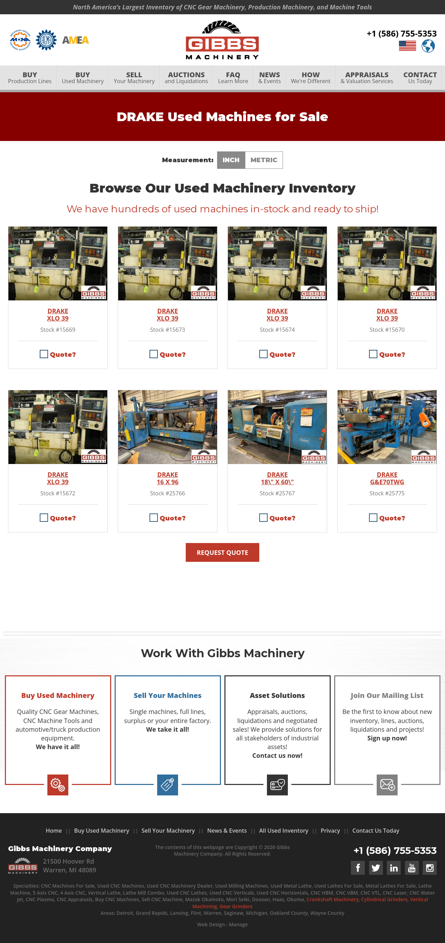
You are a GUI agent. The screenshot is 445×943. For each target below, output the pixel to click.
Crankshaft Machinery (333, 899)
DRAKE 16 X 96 (168, 478)
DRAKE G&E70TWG (387, 478)
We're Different (311, 78)
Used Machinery (82, 78)
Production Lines (30, 78)
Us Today (420, 78)
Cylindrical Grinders (384, 899)
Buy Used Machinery (101, 830)
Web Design (211, 924)
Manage (238, 924)
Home (54, 830)
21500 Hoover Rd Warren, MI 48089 (69, 865)
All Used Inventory (283, 830)
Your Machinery (134, 78)
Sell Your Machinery (168, 830)
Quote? (63, 355)
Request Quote (222, 552)
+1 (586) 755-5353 (402, 34)
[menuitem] (30, 79)
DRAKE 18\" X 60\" (277, 478)
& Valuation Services (367, 78)
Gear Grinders (236, 906)
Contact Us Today (375, 830)
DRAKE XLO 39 (58, 314)
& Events (270, 78)
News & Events (227, 830)
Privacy (330, 830)
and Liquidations (186, 78)
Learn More (233, 78)
